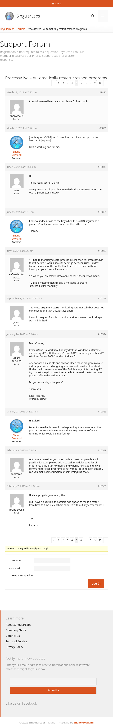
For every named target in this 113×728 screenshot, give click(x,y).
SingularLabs (28, 16)
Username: (15, 560)
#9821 (102, 128)
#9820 (102, 92)
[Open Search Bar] (93, 16)
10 (100, 82)
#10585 (102, 486)
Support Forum (25, 44)
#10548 (102, 450)
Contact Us (13, 636)
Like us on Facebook (21, 703)
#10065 (102, 212)
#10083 (102, 250)
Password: (14, 568)
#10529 (102, 411)
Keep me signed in (22, 575)
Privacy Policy (14, 647)
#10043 (102, 167)
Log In (96, 583)
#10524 (102, 334)
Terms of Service (16, 641)
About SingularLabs (18, 625)
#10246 (102, 298)
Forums (21, 29)
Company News (16, 630)
